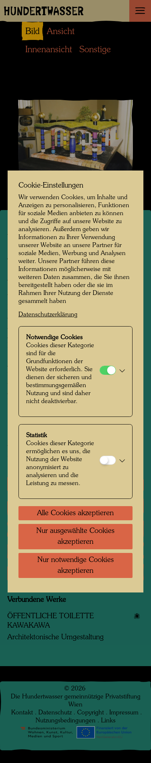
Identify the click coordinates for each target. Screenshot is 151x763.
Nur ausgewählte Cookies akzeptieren (75, 537)
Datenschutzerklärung (47, 315)
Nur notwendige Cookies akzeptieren (75, 566)
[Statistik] (108, 460)
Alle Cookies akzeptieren (75, 513)
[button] (122, 372)
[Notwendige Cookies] (108, 370)
